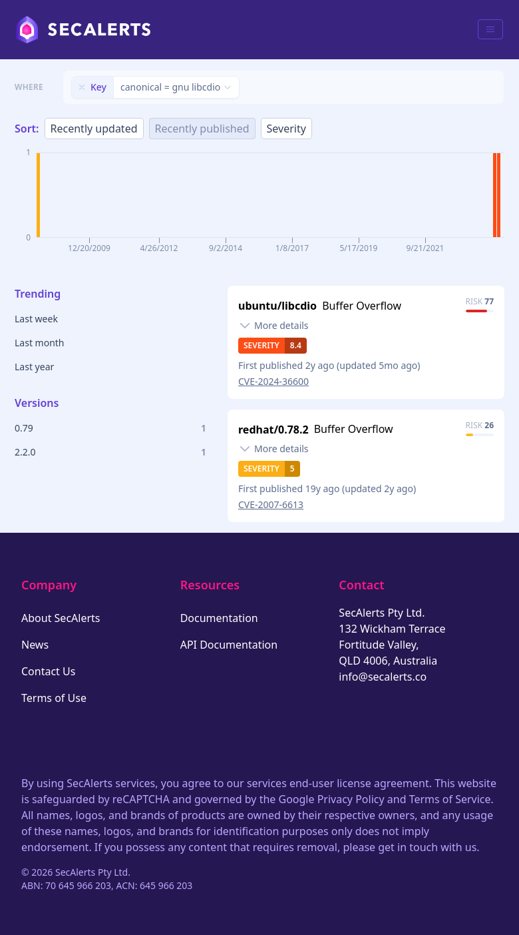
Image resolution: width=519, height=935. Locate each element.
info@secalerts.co (383, 676)
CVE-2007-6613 (270, 504)
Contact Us (48, 671)
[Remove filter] (81, 87)
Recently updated (94, 128)
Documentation (219, 618)
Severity (286, 128)
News (35, 644)
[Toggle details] (273, 325)
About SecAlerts (60, 618)
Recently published (202, 128)
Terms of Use (53, 698)
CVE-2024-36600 (273, 381)
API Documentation (229, 644)
